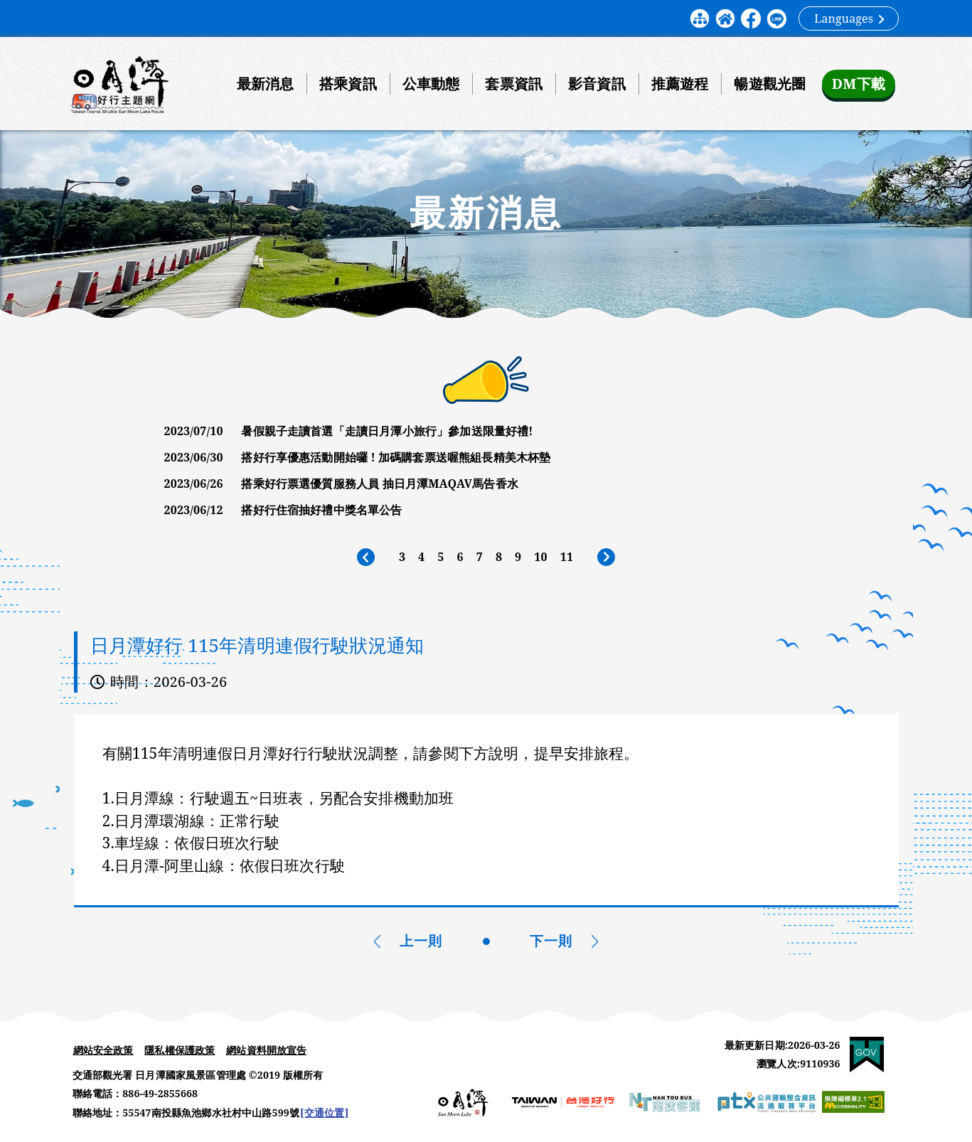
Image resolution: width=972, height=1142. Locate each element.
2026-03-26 (190, 682)
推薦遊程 (678, 83)
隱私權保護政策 (179, 1051)
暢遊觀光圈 (768, 83)
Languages (849, 18)
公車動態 (429, 83)
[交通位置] (324, 1114)
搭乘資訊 (346, 83)
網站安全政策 (103, 1051)
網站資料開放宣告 (266, 1051)
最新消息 (263, 83)
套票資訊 (512, 83)
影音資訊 (595, 83)
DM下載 (857, 83)
